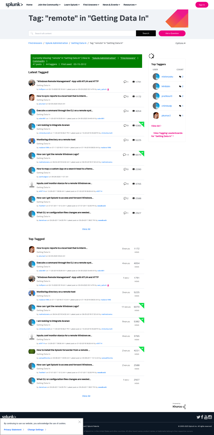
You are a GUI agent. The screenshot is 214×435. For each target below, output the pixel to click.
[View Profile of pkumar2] (42, 104)
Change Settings (36, 430)
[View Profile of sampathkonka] (44, 358)
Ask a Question (172, 33)
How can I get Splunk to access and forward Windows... (65, 197)
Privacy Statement (13, 430)
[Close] (79, 421)
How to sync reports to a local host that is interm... (62, 96)
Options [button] (179, 43)
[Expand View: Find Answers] (98, 4)
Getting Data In (78, 43)
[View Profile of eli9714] (42, 191)
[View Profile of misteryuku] (167, 76)
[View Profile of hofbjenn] (42, 89)
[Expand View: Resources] (135, 4)
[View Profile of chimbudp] (167, 105)
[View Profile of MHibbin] (166, 86)
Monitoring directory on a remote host (56, 139)
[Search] (82, 33)
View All (86, 229)
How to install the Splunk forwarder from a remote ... (63, 350)
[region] (41, 426)
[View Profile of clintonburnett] (44, 133)
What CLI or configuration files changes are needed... (64, 212)
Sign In (202, 5)
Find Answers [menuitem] (90, 4)
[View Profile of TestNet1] (42, 206)
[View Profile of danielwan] (43, 220)
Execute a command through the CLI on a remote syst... (65, 110)
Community (39, 61)
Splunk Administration (56, 43)
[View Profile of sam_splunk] (102, 89)
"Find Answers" (128, 58)
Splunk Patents (93, 426)
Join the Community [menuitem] (48, 4)
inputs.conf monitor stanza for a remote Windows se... (64, 183)
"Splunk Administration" (104, 58)
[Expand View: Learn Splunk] (78, 4)
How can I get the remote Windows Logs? (58, 154)
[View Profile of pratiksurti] (167, 96)
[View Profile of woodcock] (101, 206)
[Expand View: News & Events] (119, 4)
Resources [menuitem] (129, 4)
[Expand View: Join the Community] (59, 4)
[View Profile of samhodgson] (44, 177)
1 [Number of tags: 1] (182, 105)
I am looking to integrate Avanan (53, 125)
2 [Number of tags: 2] (182, 76)
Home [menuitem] (29, 4)
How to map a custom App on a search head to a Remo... (65, 168)
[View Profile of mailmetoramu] (44, 162)
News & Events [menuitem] (110, 4)
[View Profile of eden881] (42, 118)
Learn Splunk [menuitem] (71, 4)
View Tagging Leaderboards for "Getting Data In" (166, 134)
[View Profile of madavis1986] (44, 147)
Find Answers (35, 43)
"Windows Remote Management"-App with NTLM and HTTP (68, 81)
